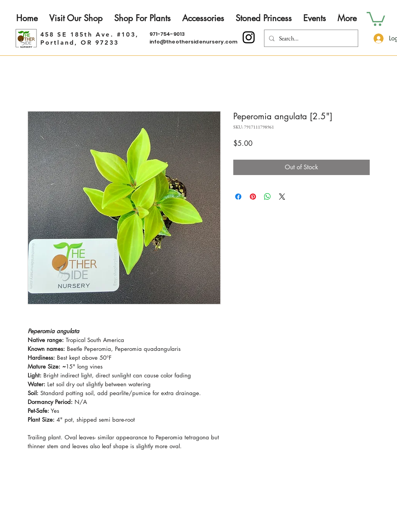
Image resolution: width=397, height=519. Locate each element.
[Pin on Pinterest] (252, 196)
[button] (376, 18)
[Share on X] (282, 196)
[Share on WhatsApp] (267, 196)
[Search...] (310, 38)
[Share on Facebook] (238, 196)
